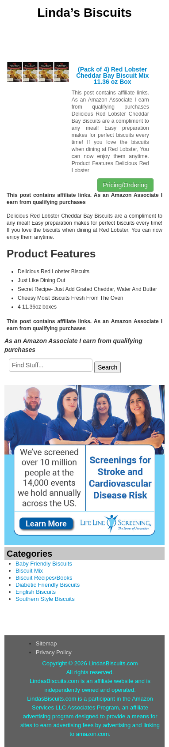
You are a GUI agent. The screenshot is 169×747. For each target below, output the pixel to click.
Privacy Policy (54, 652)
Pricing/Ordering (125, 185)
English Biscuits (35, 592)
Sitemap (46, 643)
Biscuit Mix (29, 570)
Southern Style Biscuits (45, 599)
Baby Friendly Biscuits (43, 563)
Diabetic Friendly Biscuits (47, 584)
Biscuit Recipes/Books (44, 577)
